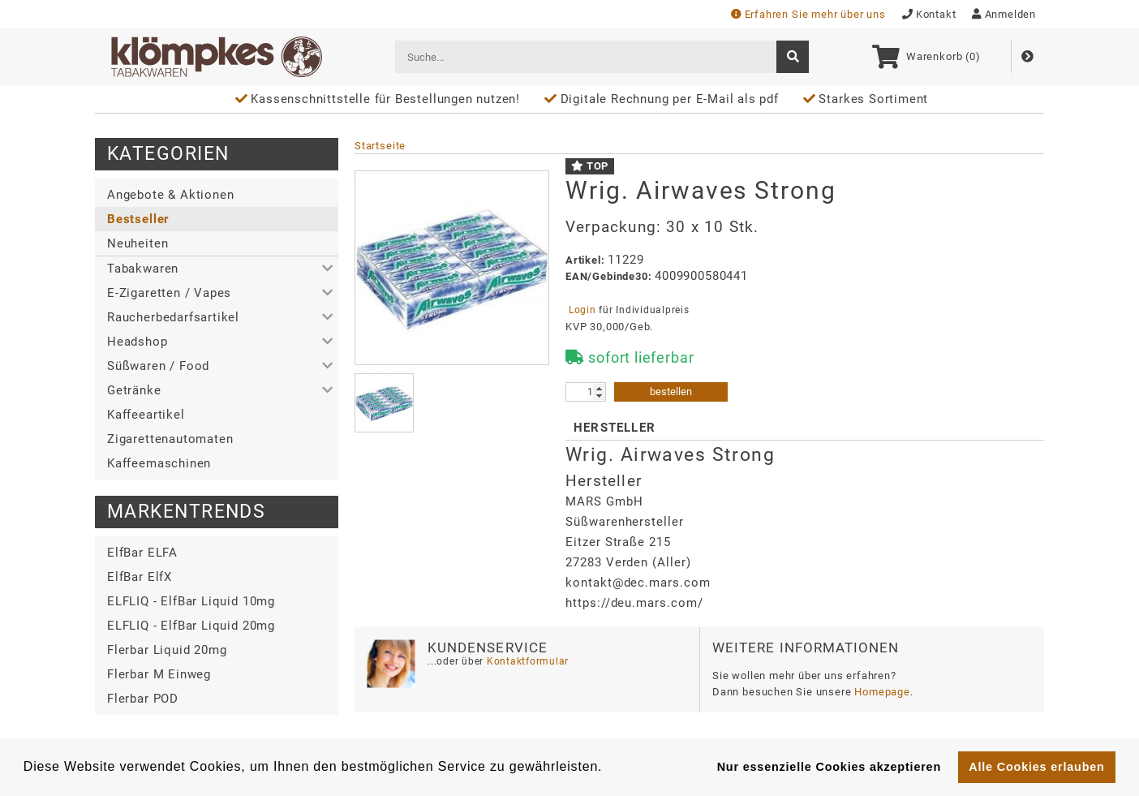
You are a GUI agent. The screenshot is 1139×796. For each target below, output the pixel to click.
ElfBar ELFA (142, 552)
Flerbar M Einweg (159, 674)
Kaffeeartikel (146, 414)
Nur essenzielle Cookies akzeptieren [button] (829, 766)
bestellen (671, 391)
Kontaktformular (526, 661)
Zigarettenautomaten (170, 439)
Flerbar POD (142, 698)
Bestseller (138, 219)
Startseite (380, 146)
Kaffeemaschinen (159, 463)
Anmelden (1004, 14)
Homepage (882, 692)
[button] (216, 268)
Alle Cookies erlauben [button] (1036, 766)
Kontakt (929, 14)
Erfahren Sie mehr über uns (808, 14)
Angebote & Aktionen (170, 194)
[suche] (792, 57)
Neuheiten (137, 243)
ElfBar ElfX (139, 577)
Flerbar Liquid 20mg (166, 650)
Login (582, 310)
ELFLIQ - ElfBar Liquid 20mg (191, 625)
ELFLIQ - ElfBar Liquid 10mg (191, 601)
